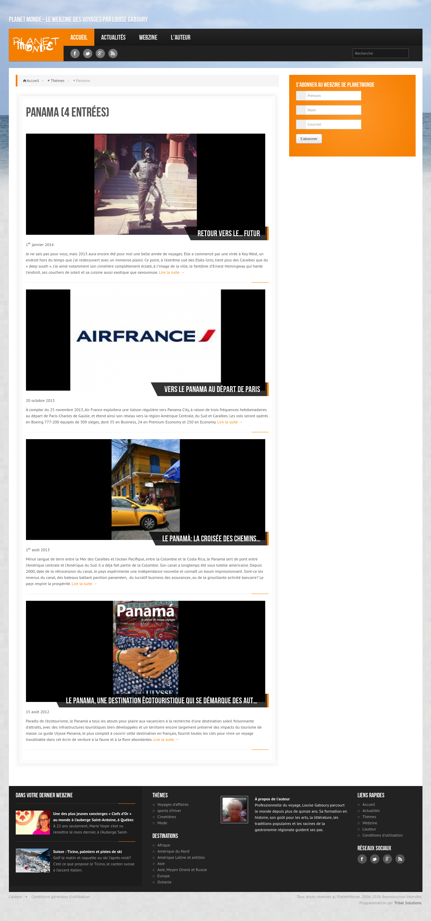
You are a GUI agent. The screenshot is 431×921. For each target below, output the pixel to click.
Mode (162, 822)
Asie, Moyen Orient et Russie (182, 869)
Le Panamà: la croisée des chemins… (211, 538)
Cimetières (167, 816)
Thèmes (57, 80)
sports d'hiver (169, 810)
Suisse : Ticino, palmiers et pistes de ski (87, 851)
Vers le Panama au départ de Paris (212, 389)
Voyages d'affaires (173, 804)
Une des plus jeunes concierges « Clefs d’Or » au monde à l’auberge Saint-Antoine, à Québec (93, 816)
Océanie (165, 881)
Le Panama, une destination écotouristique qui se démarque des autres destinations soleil (163, 700)
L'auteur (180, 37)
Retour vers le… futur (229, 233)
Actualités (113, 37)
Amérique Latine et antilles (181, 857)
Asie (161, 863)
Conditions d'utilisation (383, 835)
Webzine (148, 37)
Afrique (164, 845)
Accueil (78, 37)
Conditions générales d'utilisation (60, 896)
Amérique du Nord (174, 851)
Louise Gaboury (36, 45)
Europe (164, 875)
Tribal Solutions (407, 902)
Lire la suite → (172, 272)
